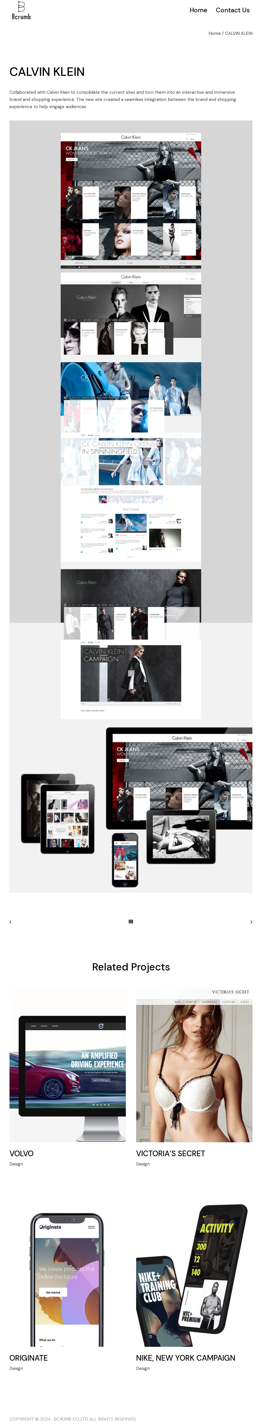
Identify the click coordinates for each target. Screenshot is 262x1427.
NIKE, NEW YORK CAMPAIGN (185, 1358)
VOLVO (21, 1154)
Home (215, 33)
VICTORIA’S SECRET (170, 1154)
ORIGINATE (28, 1358)
